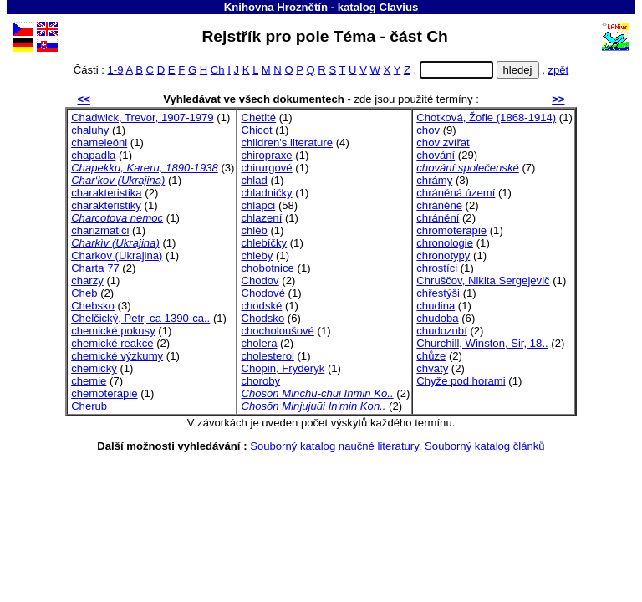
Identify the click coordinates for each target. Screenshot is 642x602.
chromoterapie (451, 230)
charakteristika (106, 192)
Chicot (256, 130)
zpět (558, 70)
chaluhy (90, 130)
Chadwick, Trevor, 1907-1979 (142, 117)
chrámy (434, 180)
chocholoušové (277, 330)
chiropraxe (266, 155)
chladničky (266, 192)
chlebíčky (264, 243)
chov (428, 130)
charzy (87, 280)
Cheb (84, 293)
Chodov (259, 280)
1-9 (116, 70)
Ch (218, 70)
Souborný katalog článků (485, 446)
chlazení (261, 218)
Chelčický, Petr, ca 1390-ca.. (140, 318)
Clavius (398, 7)
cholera (259, 343)
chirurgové (266, 167)
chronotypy (443, 255)
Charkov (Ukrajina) (116, 255)
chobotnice (267, 268)
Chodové (262, 293)
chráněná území (455, 192)
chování (435, 155)
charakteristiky (106, 205)
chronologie (444, 243)
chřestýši (438, 293)
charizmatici (100, 230)
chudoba (437, 318)
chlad (254, 180)
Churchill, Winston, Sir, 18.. (482, 343)
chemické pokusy (113, 330)
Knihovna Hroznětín (276, 7)
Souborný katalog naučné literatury (334, 446)
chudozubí (441, 330)
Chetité (258, 117)
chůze (431, 355)
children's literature (287, 142)
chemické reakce (112, 343)
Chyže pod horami (460, 381)
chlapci (258, 205)
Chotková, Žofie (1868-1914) (486, 117)
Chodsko (262, 318)
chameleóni (99, 142)
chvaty (432, 368)
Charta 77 (95, 268)
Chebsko (93, 305)
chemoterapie (104, 393)
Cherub (89, 406)
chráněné (439, 205)
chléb (254, 230)
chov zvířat (442, 142)
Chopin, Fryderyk (282, 368)
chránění (437, 218)
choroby (260, 381)
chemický (94, 368)
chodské (261, 305)
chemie (88, 381)
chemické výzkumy (117, 355)
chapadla (93, 155)
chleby (257, 255)
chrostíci (436, 268)
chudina (435, 305)
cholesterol (267, 355)
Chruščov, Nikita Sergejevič (482, 280)
